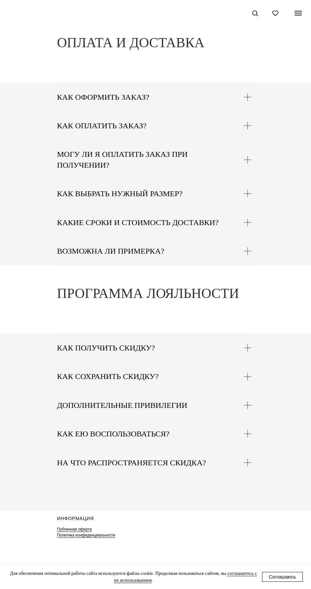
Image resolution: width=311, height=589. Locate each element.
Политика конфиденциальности (86, 535)
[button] (255, 13)
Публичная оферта (74, 529)
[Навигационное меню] (298, 13)
